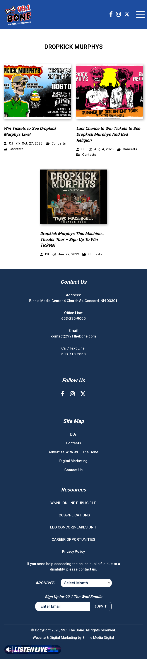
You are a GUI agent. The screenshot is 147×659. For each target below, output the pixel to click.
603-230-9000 (73, 318)
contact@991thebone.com (73, 336)
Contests (13, 149)
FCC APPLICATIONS (73, 515)
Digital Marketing (73, 461)
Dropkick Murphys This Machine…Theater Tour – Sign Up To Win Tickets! (72, 239)
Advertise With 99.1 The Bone (73, 452)
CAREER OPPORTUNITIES (73, 539)
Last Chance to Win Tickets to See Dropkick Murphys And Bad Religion (108, 134)
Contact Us (73, 470)
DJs (73, 434)
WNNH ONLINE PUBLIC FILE (73, 503)
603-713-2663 (73, 354)
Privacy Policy (73, 551)
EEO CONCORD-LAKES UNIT (73, 527)
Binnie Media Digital (98, 638)
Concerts (56, 143)
